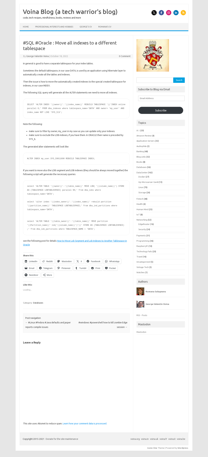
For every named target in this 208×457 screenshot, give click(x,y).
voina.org (135, 439)
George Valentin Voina (37, 56)
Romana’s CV (104, 27)
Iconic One (152, 448)
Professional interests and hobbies (54, 27)
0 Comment (124, 56)
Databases (38, 303)
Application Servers (145, 141)
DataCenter (141, 172)
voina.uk (154, 439)
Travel (139, 256)
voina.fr (163, 439)
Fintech (139, 199)
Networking (141, 220)
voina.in (145, 439)
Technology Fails (144, 251)
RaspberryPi (142, 246)
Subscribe (160, 110)
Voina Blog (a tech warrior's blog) (70, 11)
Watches (140, 272)
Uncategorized (143, 262)
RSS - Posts (141, 315)
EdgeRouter (144, 224)
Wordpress (183, 448)
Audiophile (141, 146)
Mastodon (141, 332)
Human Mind (142, 209)
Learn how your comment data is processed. (85, 423)
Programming (142, 241)
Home (26, 27)
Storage (142, 192)
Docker (141, 177)
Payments (141, 235)
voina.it (172, 439)
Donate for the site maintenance (62, 439)
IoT (138, 214)
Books (139, 162)
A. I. (138, 130)
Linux (140, 187)
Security (142, 229)
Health (139, 204)
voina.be (181, 439)
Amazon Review (143, 135)
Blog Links (141, 157)
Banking (140, 151)
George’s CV (86, 27)
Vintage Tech (142, 267)
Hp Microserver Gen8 (148, 182)
